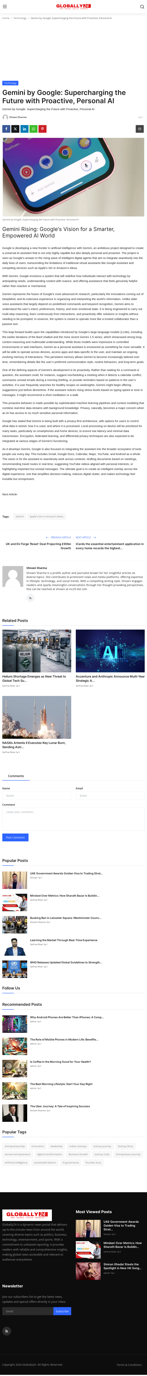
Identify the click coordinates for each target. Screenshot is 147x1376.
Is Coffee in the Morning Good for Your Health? (60, 1062)
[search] (142, 6)
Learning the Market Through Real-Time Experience (63, 941)
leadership (57, 1147)
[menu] (5, 6)
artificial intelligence (16, 1163)
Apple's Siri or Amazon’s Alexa (46, 516)
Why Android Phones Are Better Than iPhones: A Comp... (67, 1018)
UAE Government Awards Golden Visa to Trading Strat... (66, 874)
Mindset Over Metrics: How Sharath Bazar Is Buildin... (64, 896)
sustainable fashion (45, 1163)
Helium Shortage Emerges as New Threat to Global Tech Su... (34, 679)
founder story (93, 1163)
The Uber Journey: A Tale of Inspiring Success (60, 1107)
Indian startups (78, 1147)
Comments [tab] (16, 777)
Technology (20, 18)
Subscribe (62, 1312)
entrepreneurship (15, 1147)
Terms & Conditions (129, 1366)
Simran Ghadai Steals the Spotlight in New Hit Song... (122, 1267)
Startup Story (125, 1147)
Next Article (86, 537)
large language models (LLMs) (109, 332)
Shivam (34, 878)
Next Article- (10, 494)
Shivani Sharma (36, 568)
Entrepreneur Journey (128, 1155)
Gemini (20, 516)
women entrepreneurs (17, 1155)
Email (79, 789)
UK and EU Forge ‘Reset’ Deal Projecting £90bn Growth (38, 546)
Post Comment (15, 838)
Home (5, 18)
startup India (102, 1155)
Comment (8, 806)
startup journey (102, 1147)
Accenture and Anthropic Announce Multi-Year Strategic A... (110, 679)
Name (6, 789)
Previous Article (58, 537)
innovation (38, 1147)
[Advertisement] (73, 52)
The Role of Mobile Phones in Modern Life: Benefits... (64, 1040)
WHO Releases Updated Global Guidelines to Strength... (66, 963)
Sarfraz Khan (8, 686)
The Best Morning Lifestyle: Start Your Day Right (61, 1085)
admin (33, 1022)
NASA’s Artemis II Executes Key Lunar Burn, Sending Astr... (34, 746)
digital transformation (49, 1155)
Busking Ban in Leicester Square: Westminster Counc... (65, 918)
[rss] (6, 1332)
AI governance (71, 1163)
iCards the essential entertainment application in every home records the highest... (110, 546)
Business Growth (78, 1155)
